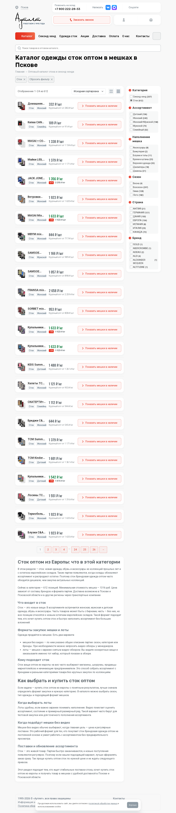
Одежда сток (68, 36)
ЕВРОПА (137, 220)
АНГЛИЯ (137, 208)
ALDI (135, 256)
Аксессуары (139, 147)
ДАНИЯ (137, 216)
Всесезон (138, 187)
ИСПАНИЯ (138, 224)
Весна (136, 183)
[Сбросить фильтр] (41, 79)
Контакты (142, 36)
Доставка (99, 36)
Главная (19, 71)
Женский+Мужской (143, 122)
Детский (137, 114)
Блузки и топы (140, 155)
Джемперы (139, 167)
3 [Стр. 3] (56, 549)
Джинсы (137, 171)
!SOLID (136, 244)
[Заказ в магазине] (89, 91)
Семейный (138, 129)
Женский (137, 118)
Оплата (114, 36)
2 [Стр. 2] (48, 549)
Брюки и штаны (141, 159)
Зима (135, 191)
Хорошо (133, 805)
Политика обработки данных (34, 805)
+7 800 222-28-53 (67, 9)
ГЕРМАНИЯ (138, 212)
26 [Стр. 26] (94, 549)
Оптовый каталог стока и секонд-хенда (51, 71)
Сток (135, 100)
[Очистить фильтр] (21, 79)
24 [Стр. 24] (75, 549)
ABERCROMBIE (140, 248)
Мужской (137, 126)
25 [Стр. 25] (84, 549)
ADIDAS (137, 252)
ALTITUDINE (139, 267)
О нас (127, 36)
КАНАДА (137, 232)
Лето (135, 195)
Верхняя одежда (142, 163)
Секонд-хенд (47, 36)
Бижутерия (138, 151)
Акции (85, 36)
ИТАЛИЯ (137, 228)
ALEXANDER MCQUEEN (139, 261)
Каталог (25, 36)
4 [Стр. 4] (64, 549)
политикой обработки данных (103, 803)
